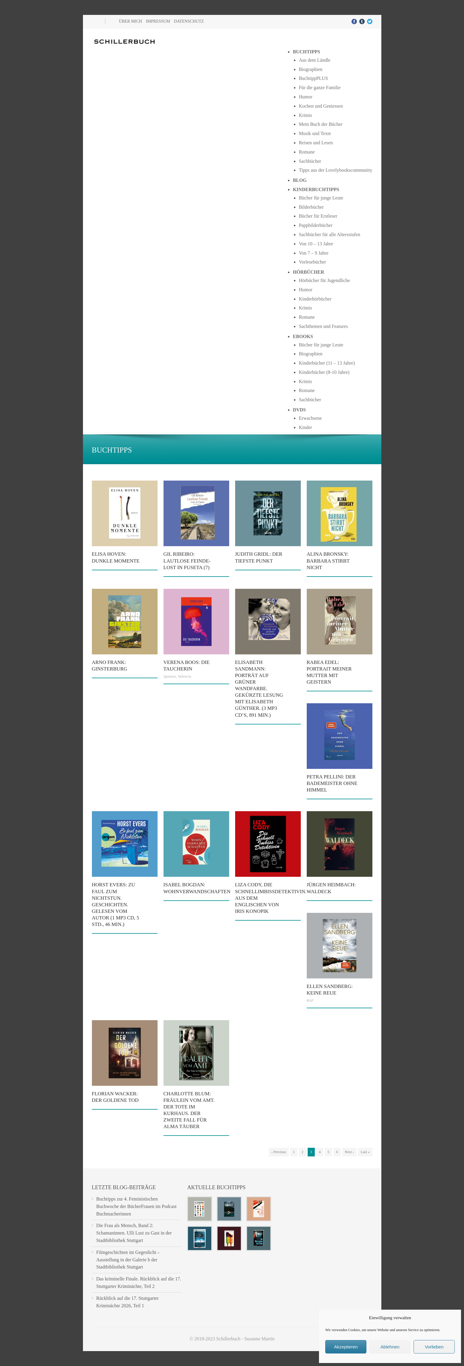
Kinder (305, 427)
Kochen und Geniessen (321, 106)
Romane (307, 151)
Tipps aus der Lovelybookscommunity (335, 170)
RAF (310, 1000)
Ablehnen (389, 1346)
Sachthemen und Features (323, 326)
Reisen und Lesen (316, 142)
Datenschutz (189, 21)
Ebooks (303, 336)
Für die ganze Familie (319, 87)
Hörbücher (308, 272)
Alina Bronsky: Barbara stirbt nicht (328, 560)
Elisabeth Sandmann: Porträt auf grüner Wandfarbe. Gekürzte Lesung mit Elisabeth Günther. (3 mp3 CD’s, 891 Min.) (259, 688)
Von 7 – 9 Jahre (313, 252)
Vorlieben (434, 1346)
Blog (299, 180)
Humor (305, 96)
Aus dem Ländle (314, 60)
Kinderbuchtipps (316, 189)
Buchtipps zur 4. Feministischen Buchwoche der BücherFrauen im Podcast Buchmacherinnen (136, 1206)
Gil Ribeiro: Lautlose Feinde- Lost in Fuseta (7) (187, 560)
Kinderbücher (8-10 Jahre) (324, 372)
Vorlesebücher (312, 261)
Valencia (184, 676)
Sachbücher (310, 161)
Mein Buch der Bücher (320, 124)
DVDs (299, 409)
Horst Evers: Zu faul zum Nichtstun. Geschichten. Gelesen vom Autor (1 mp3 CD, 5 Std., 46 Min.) (115, 904)
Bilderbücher (311, 207)
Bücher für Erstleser (318, 216)
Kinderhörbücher (315, 298)
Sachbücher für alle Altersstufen (329, 234)
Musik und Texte (315, 133)
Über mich (130, 21)
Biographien (310, 69)
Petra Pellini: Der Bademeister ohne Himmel (332, 783)
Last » (365, 1152)
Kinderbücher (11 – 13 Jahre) (327, 362)
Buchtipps (306, 51)
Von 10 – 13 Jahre (316, 243)
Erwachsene (310, 418)
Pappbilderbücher (315, 225)
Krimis (305, 115)
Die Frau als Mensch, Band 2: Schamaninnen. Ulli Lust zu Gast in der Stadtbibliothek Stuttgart (134, 1233)
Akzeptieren (345, 1346)
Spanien (170, 676)
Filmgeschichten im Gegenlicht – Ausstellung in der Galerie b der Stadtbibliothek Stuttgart (128, 1260)
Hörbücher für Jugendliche (324, 280)
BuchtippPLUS (313, 78)
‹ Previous (279, 1152)
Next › (349, 1152)
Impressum (158, 21)
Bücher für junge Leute (321, 197)
